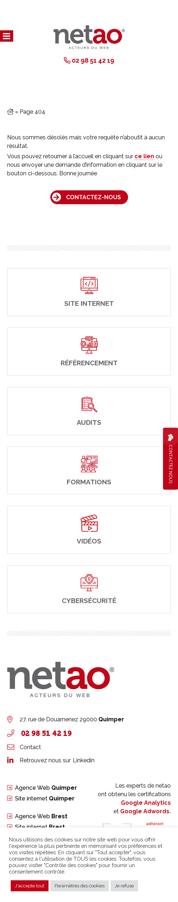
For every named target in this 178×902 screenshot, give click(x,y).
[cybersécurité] (89, 589)
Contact (30, 747)
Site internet (45, 798)
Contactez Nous (170, 458)
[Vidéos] (89, 530)
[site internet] (89, 292)
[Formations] (89, 471)
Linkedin (84, 760)
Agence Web (46, 787)
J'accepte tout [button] (29, 885)
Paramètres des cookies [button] (80, 885)
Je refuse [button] (124, 885)
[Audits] (89, 411)
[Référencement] (89, 352)
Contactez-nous (93, 197)
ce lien (144, 156)
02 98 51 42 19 (93, 60)
